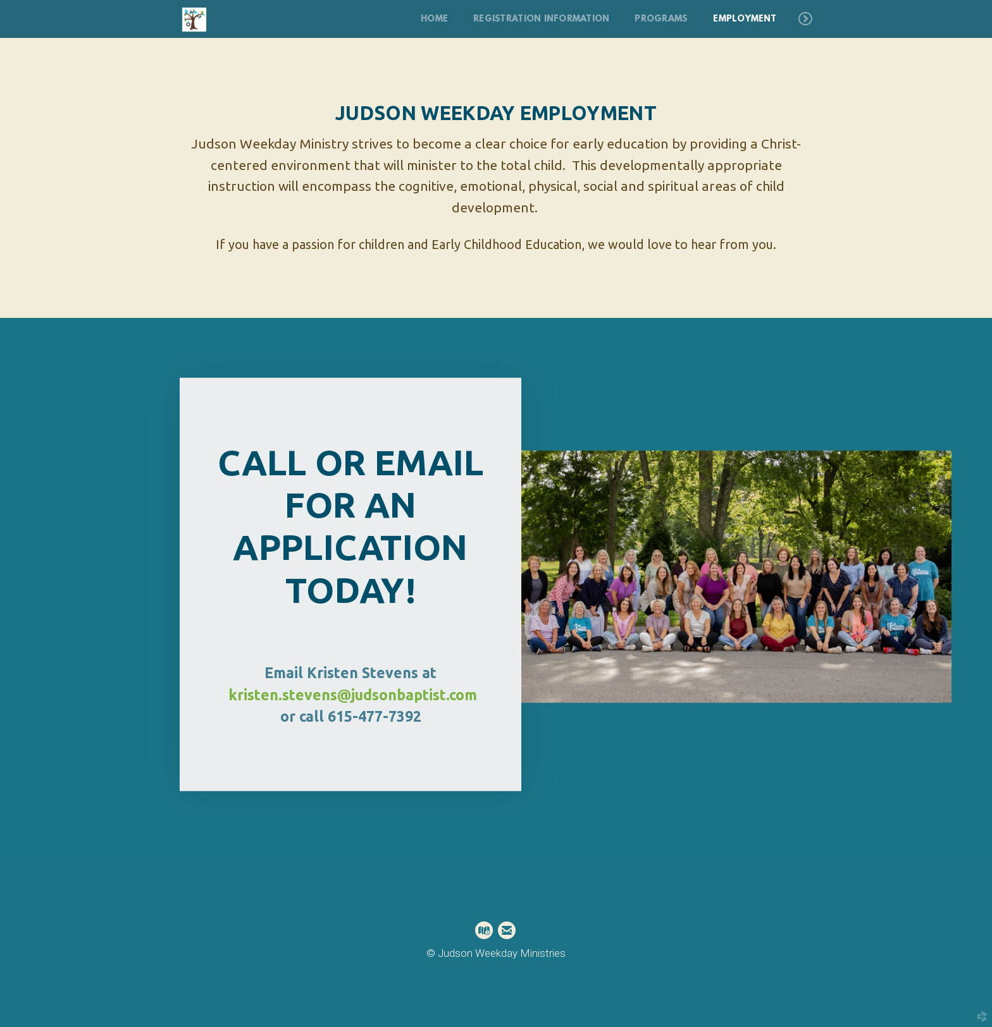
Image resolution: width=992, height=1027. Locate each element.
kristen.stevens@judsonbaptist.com (352, 692)
